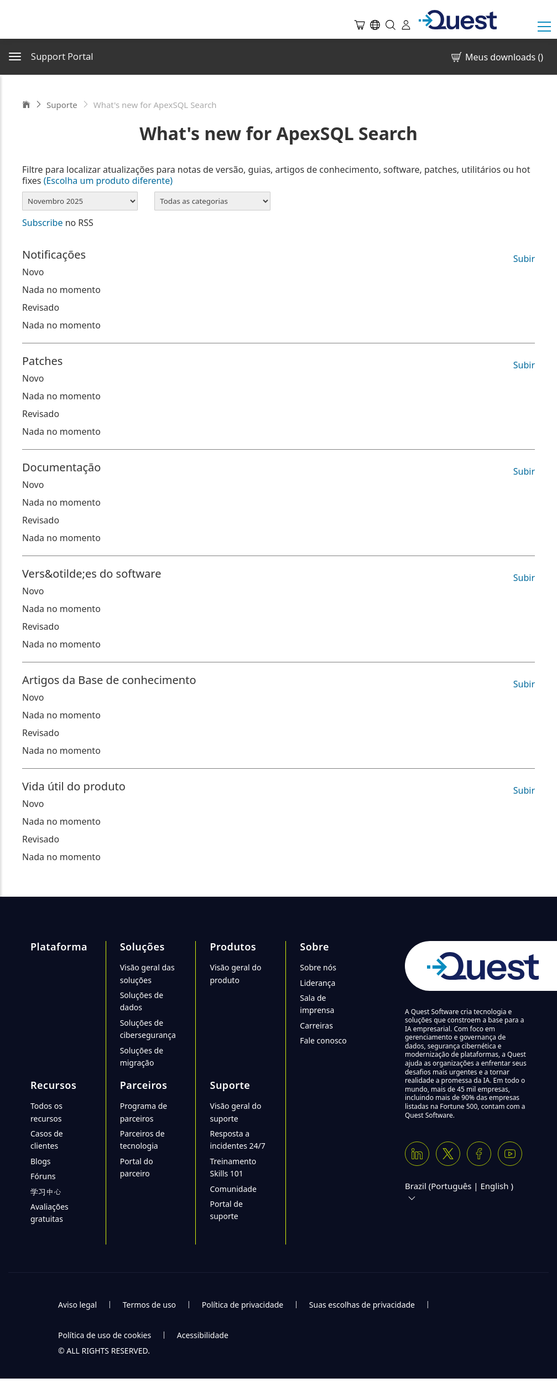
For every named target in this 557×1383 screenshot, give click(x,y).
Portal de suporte (226, 1210)
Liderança (317, 983)
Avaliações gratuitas (49, 1212)
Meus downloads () (496, 57)
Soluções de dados (141, 1001)
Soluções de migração (141, 1056)
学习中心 (45, 1191)
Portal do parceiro (136, 1167)
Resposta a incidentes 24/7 (237, 1139)
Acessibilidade (202, 1335)
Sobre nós (318, 967)
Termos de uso (149, 1304)
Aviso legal (77, 1304)
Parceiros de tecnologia (142, 1139)
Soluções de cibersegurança (148, 1028)
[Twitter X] (448, 1154)
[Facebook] (479, 1154)
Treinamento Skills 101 (233, 1167)
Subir (524, 259)
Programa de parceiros (144, 1112)
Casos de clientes (46, 1139)
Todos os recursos (46, 1112)
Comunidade (233, 1189)
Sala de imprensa (317, 1004)
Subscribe (42, 223)
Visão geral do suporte (235, 1112)
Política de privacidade (242, 1304)
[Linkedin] (417, 1154)
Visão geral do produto (235, 973)
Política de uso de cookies (104, 1335)
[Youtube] (510, 1154)
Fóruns (43, 1176)
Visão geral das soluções (147, 973)
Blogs (40, 1161)
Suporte (61, 104)
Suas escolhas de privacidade (362, 1304)
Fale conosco (323, 1040)
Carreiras (316, 1025)
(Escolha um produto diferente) (108, 180)
